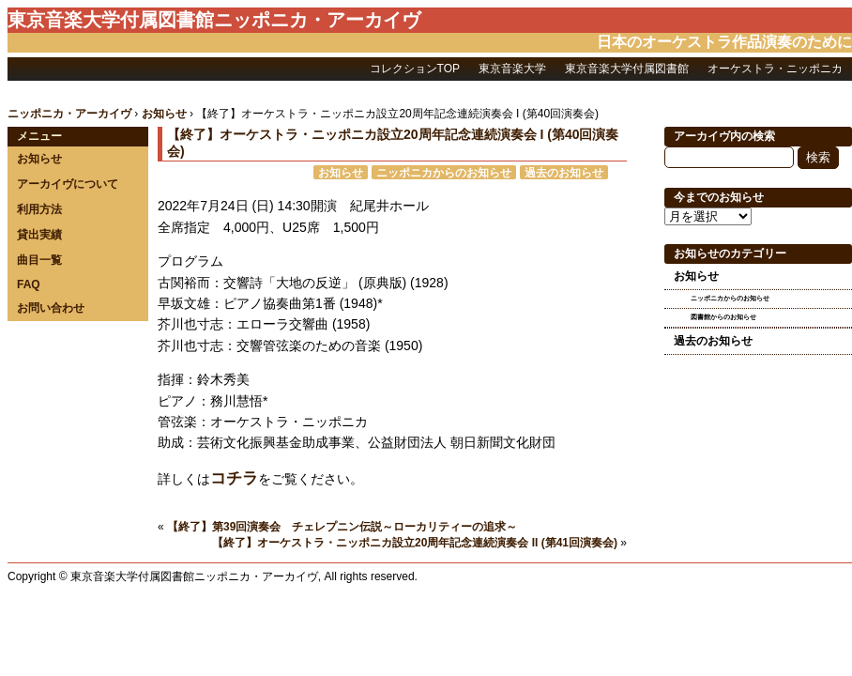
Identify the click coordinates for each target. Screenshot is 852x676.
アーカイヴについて (67, 184)
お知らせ (39, 158)
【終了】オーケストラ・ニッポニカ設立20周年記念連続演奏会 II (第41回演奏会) (414, 542)
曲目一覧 (39, 260)
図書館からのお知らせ (723, 317)
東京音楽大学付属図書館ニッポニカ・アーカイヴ (214, 19)
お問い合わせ (50, 308)
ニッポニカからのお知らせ (443, 172)
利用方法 (39, 209)
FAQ (28, 284)
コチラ (234, 478)
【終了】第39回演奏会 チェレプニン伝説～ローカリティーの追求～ (342, 526)
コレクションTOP (415, 68)
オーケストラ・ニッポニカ (775, 68)
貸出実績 (39, 234)
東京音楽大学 (512, 68)
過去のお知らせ (564, 172)
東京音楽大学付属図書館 (627, 68)
